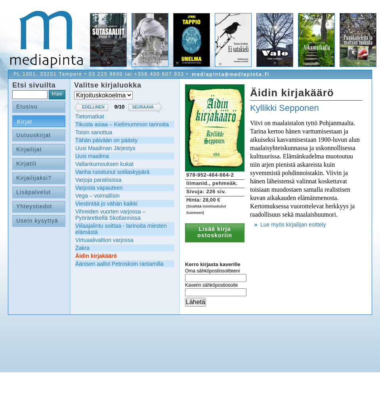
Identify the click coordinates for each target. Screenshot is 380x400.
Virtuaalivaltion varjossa (104, 240)
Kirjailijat (29, 149)
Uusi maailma (92, 156)
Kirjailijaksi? (34, 178)
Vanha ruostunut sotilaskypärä (112, 172)
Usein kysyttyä (37, 220)
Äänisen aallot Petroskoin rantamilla (119, 264)
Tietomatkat (89, 116)
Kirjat (24, 121)
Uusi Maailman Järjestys (105, 148)
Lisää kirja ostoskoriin (214, 232)
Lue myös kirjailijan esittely (293, 224)
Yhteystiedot (34, 206)
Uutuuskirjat (33, 135)
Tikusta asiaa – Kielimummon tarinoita (122, 124)
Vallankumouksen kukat (104, 164)
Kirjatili (26, 163)
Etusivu (27, 106)
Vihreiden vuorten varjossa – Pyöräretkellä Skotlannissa (110, 214)
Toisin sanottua (93, 132)
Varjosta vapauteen (99, 188)
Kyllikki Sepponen (284, 108)
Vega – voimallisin (97, 195)
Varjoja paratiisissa (98, 180)
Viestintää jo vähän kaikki (106, 203)
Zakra (82, 248)
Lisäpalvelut (33, 192)
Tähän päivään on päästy (106, 140)
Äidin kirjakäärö (96, 256)
